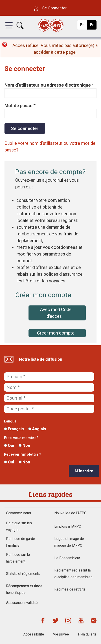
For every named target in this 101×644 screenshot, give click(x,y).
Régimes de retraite (70, 589)
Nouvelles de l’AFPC (70, 513)
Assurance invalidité (22, 603)
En (83, 26)
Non (24, 445)
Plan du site (87, 634)
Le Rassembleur (67, 558)
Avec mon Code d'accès (56, 313)
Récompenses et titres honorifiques (24, 589)
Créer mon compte (56, 333)
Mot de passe (19, 105)
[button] (9, 29)
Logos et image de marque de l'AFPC (69, 542)
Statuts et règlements (23, 573)
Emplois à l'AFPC (67, 526)
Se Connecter (50, 8)
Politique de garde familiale (20, 542)
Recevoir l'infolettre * (22, 454)
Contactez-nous (18, 513)
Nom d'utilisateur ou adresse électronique (49, 85)
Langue (10, 421)
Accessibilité (33, 634)
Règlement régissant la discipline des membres (73, 573)
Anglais (37, 428)
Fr (93, 26)
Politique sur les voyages (19, 526)
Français (14, 428)
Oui (9, 445)
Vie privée (61, 634)
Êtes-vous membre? (21, 438)
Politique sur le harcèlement (18, 557)
